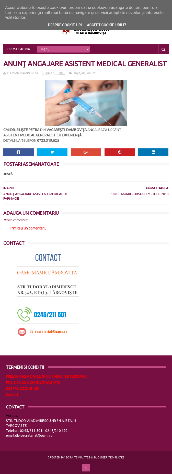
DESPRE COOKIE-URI (22, 389)
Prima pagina (18, 49)
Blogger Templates (109, 457)
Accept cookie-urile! (106, 25)
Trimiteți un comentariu (28, 228)
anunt (91, 73)
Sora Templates (78, 457)
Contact (12, 395)
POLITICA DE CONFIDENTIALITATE (33, 382)
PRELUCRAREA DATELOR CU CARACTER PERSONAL (46, 376)
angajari (79, 73)
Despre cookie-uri (65, 25)
